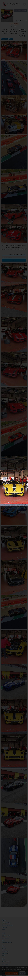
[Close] (27, 470)
